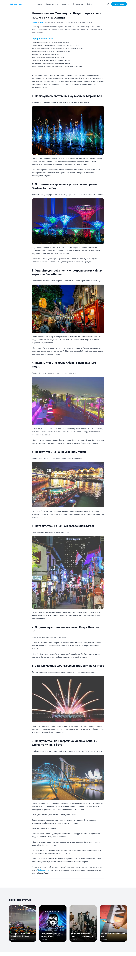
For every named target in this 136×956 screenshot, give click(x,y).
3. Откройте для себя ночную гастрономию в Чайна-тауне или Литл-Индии (58, 48)
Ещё (89, 4)
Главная (39, 4)
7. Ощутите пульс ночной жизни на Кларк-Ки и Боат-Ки (51, 60)
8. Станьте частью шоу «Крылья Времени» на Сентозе (51, 63)
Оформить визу (119, 4)
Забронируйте (44, 870)
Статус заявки (78, 4)
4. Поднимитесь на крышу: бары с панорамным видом (51, 51)
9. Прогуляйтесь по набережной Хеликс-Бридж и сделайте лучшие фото (57, 66)
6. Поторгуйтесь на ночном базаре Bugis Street (48, 57)
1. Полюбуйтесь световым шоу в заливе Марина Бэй (50, 42)
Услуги (65, 4)
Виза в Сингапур (52, 4)
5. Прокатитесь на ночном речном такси (46, 54)
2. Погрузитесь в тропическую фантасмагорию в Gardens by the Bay (56, 45)
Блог (41, 22)
